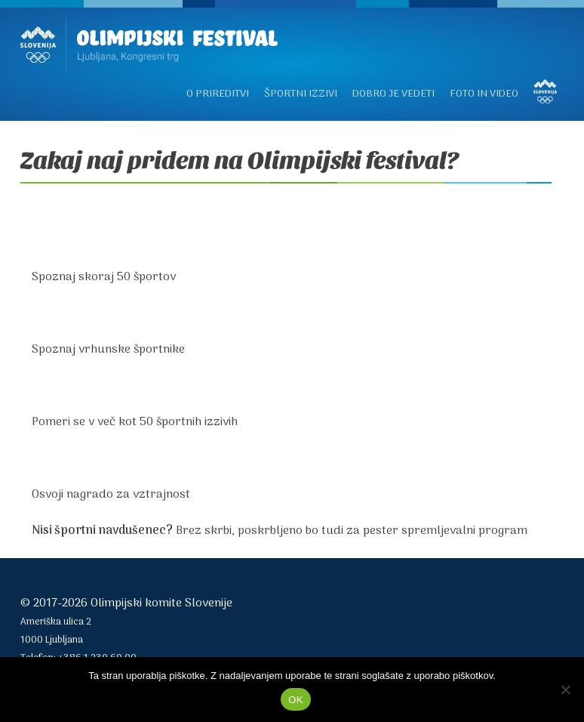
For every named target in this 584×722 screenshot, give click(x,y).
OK (295, 699)
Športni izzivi (300, 94)
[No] (565, 689)
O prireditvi (217, 94)
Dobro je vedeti (393, 94)
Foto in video (484, 94)
